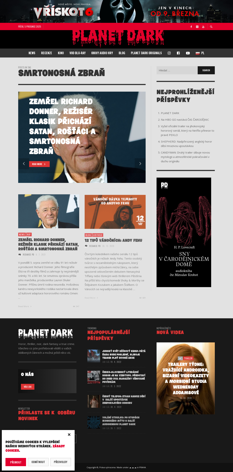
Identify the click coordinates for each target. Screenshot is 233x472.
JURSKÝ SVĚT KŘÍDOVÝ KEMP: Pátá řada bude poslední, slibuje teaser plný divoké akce (123, 360)
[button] (69, 434)
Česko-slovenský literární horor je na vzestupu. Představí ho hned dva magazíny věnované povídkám (123, 383)
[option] (82, 137)
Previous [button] (23, 163)
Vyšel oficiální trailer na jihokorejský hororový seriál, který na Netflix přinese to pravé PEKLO (187, 130)
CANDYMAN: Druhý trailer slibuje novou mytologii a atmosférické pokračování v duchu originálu (185, 157)
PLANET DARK (170, 113)
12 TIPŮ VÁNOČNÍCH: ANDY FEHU (113, 246)
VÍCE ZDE (27, 386)
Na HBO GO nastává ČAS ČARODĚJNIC (185, 119)
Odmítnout (38, 462)
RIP (29, 240)
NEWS (22, 240)
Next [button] (140, 163)
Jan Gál (106, 367)
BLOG (88, 241)
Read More (25, 311)
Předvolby (60, 462)
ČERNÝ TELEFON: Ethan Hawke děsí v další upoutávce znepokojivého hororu (123, 406)
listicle (97, 241)
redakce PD (28, 259)
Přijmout (15, 462)
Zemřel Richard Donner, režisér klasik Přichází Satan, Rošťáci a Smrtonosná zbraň (48, 250)
